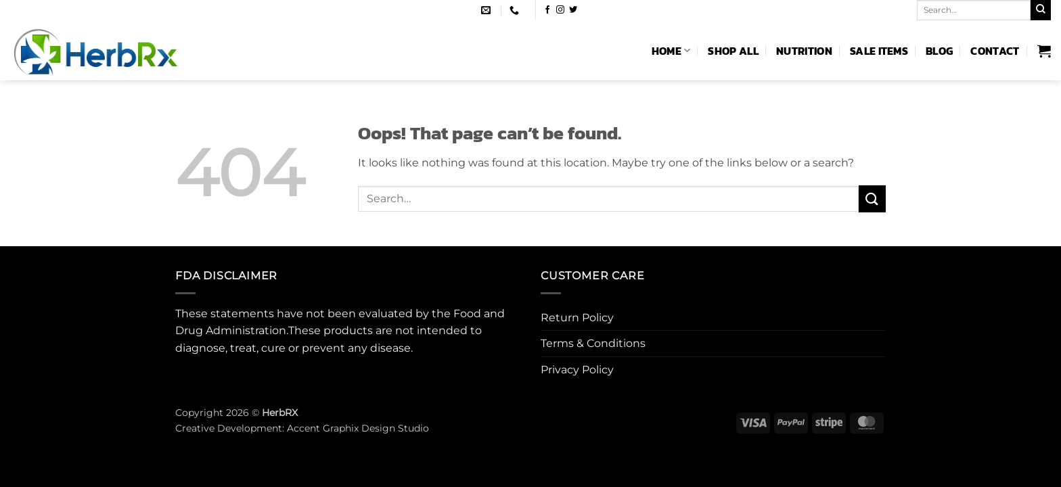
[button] (1044, 51)
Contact (994, 51)
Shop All (733, 51)
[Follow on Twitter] (573, 10)
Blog (939, 51)
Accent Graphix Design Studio (358, 428)
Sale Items (879, 51)
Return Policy (577, 317)
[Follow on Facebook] (547, 10)
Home (671, 51)
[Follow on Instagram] (560, 10)
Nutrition (804, 51)
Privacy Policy (577, 369)
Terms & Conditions (593, 343)
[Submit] (1041, 10)
